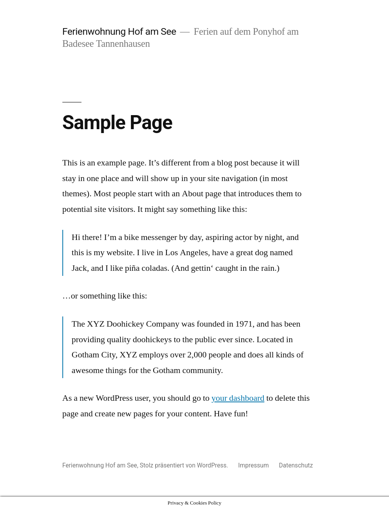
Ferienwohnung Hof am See (119, 31)
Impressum (253, 465)
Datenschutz (296, 465)
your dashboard (238, 398)
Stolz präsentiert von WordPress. (185, 465)
